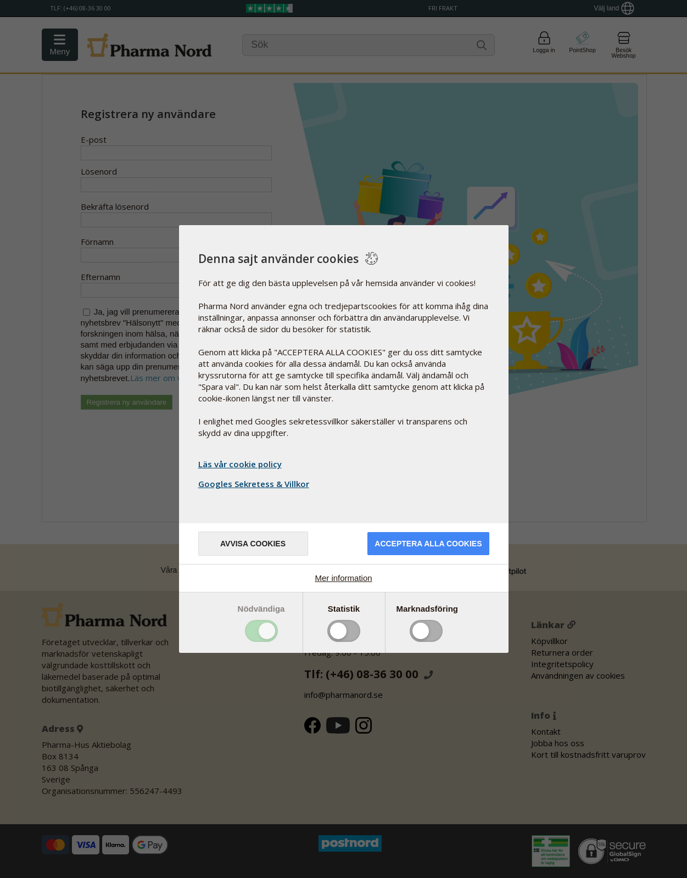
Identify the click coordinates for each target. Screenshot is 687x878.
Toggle (261, 631)
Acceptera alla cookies (428, 543)
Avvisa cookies (253, 543)
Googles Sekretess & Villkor (255, 483)
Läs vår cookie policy (240, 463)
